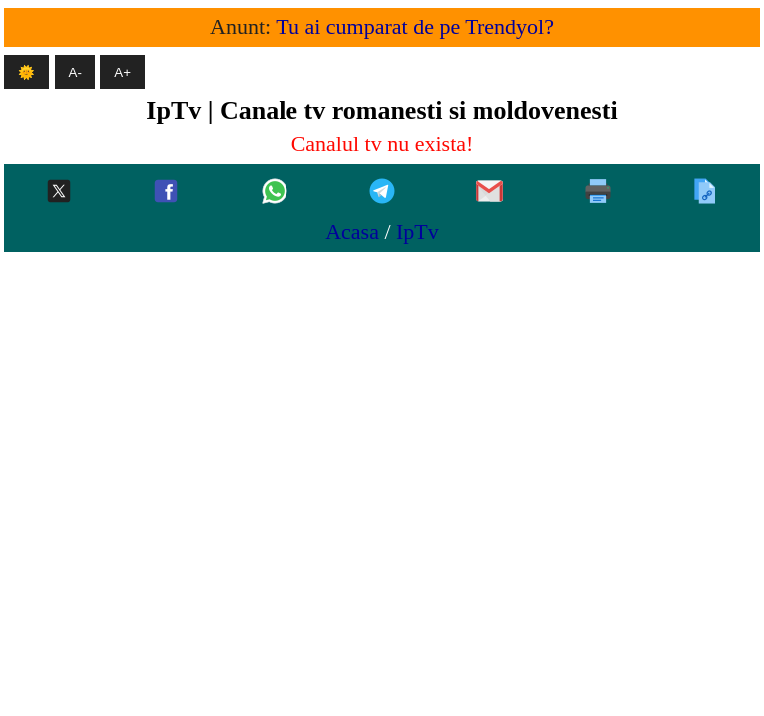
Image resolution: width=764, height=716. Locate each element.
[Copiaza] (705, 192)
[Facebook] (166, 192)
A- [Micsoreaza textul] (75, 72)
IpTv (417, 231)
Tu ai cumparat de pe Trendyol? (415, 26)
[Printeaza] (598, 192)
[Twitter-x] (59, 192)
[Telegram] (382, 192)
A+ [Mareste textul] (122, 72)
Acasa (352, 231)
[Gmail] (489, 192)
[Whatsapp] (274, 192)
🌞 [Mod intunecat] (26, 72)
